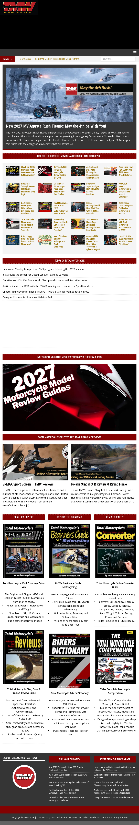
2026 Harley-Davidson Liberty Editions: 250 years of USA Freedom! (61, 225)
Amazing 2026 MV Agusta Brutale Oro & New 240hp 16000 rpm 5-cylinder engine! (93, 243)
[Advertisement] (87, 24)
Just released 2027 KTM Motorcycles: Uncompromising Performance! (92, 172)
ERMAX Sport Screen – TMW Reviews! (28, 484)
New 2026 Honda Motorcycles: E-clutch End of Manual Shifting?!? (125, 190)
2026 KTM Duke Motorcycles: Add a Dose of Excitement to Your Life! (27, 225)
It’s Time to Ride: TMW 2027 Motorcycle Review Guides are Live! (60, 172)
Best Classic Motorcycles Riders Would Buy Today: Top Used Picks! (27, 208)
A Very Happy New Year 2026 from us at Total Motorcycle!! (27, 240)
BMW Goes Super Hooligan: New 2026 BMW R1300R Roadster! (93, 189)
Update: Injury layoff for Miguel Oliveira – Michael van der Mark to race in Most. (46, 291)
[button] (134, 52)
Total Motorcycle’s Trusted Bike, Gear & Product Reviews (69, 437)
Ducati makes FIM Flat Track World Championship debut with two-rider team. (45, 280)
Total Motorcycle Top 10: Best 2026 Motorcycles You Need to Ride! (64, 791)
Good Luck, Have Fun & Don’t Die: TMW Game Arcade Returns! (126, 171)
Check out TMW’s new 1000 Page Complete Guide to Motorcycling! (28, 171)
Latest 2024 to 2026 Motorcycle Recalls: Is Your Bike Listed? (126, 240)
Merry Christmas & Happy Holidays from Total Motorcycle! (60, 241)
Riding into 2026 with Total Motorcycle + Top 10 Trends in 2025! (125, 225)
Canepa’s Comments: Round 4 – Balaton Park (27, 297)
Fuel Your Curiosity (69, 759)
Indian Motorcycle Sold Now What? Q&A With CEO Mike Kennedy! (93, 208)
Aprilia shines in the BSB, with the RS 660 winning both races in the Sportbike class (48, 286)
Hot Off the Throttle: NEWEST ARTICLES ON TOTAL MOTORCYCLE (69, 156)
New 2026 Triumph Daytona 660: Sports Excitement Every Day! (28, 189)
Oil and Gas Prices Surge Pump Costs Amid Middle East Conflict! (59, 189)
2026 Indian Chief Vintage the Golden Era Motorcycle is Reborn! (126, 208)
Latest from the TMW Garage (114, 759)
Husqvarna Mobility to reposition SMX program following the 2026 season (43, 269)
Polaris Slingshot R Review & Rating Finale (99, 484)
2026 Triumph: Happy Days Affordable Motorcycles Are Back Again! (93, 225)
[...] (71, 144)
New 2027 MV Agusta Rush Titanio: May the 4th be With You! (56, 126)
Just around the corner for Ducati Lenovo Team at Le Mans (35, 274)
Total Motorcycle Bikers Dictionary (69, 693)
